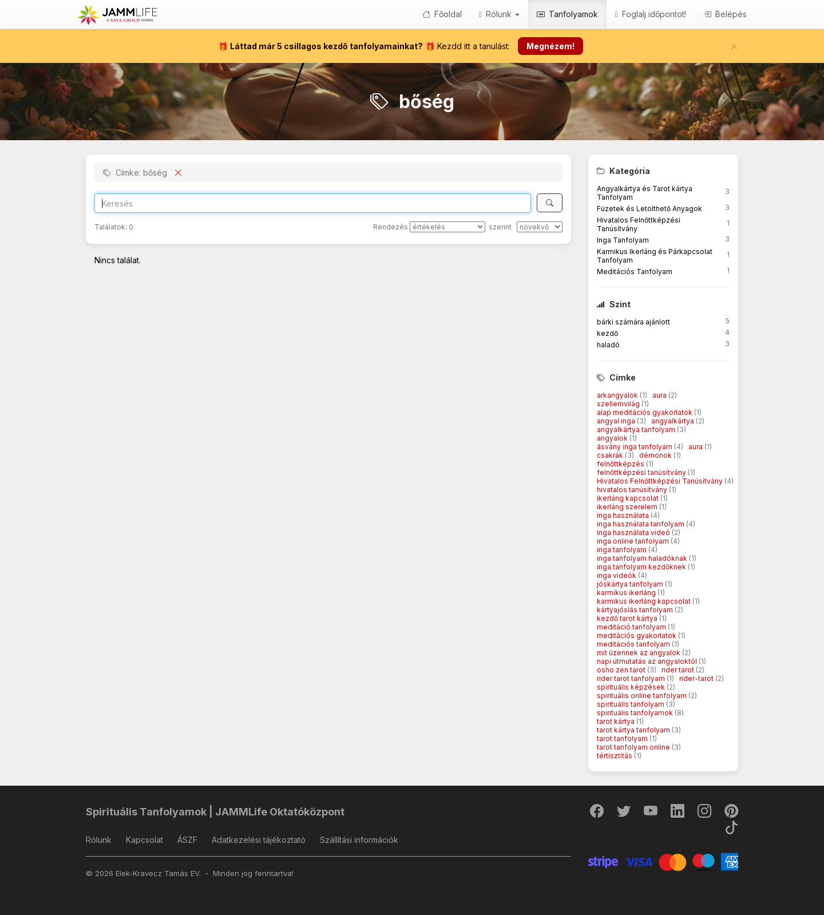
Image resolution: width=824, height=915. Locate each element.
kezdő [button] (607, 333)
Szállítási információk (359, 840)
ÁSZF (187, 840)
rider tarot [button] (678, 670)
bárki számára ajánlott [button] (633, 322)
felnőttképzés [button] (621, 464)
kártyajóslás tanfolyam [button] (636, 609)
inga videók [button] (617, 575)
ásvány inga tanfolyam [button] (635, 446)
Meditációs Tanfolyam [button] (634, 271)
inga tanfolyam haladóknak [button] (643, 558)
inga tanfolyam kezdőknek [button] (642, 567)
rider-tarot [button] (697, 678)
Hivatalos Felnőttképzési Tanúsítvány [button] (660, 481)
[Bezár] (734, 46)
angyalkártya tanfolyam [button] (637, 429)
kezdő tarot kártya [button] (628, 618)
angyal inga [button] (617, 421)
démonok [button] (656, 455)
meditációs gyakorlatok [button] (637, 635)
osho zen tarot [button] (622, 670)
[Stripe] (663, 861)
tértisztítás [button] (615, 755)
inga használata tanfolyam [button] (641, 524)
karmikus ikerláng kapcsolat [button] (644, 601)
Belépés (725, 14)
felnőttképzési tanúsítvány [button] (642, 472)
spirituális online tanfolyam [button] (642, 695)
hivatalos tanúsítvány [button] (633, 489)
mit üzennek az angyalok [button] (639, 652)
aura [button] (660, 395)
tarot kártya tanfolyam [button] (634, 730)
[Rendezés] (447, 226)
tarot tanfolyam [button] (623, 738)
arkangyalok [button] (618, 395)
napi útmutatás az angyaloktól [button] (648, 661)
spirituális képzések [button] (632, 687)
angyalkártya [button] (673, 421)
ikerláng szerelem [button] (628, 506)
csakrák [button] (611, 455)
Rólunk (99, 840)
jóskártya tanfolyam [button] (631, 584)
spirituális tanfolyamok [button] (636, 712)
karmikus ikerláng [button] (627, 592)
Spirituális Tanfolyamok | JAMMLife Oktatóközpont (215, 812)
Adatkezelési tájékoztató (259, 840)
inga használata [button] (624, 515)
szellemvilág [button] (619, 403)
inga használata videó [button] (634, 532)
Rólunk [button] (499, 14)
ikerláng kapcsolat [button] (628, 498)
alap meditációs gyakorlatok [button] (645, 412)
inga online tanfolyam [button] (634, 541)
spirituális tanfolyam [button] (631, 704)
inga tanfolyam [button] (622, 549)
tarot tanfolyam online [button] (634, 747)
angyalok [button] (613, 438)
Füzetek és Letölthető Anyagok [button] (649, 208)
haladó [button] (608, 344)
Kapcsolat (144, 840)
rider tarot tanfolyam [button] (632, 678)
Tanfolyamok (567, 14)
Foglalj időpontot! (650, 14)
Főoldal (442, 14)
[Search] (312, 203)
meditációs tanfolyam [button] (634, 644)
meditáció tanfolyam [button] (632, 627)
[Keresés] (549, 202)
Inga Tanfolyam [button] (623, 240)
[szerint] (539, 226)
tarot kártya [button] (616, 721)
